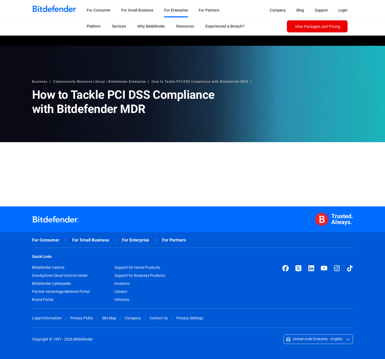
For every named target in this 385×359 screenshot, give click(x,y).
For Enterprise (135, 240)
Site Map (109, 317)
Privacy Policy (81, 317)
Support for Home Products (137, 267)
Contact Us (158, 317)
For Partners (174, 240)
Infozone (121, 299)
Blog (300, 10)
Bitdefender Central (48, 267)
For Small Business (90, 240)
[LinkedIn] (311, 268)
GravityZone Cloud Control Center (60, 275)
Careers (120, 291)
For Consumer (45, 240)
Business (39, 81)
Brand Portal (42, 299)
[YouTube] (324, 268)
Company (133, 317)
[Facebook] (285, 268)
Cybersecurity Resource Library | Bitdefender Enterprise (99, 81)
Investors (122, 283)
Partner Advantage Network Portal (61, 291)
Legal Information (47, 317)
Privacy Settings (189, 317)
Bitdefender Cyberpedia (51, 283)
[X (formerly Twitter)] (298, 268)
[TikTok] (349, 268)
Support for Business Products (139, 275)
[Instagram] (337, 268)
